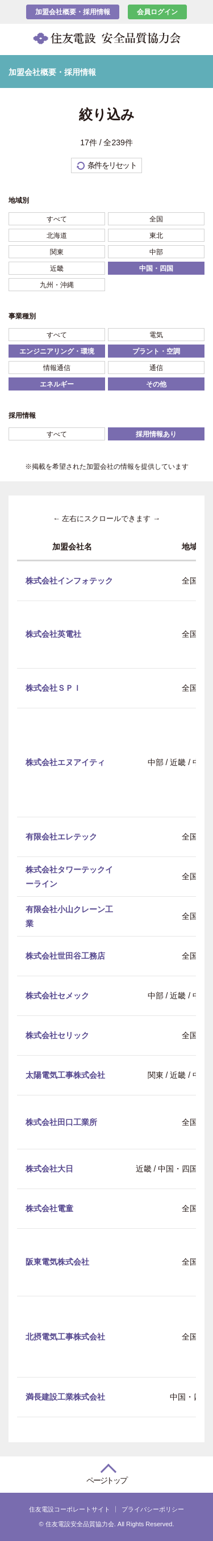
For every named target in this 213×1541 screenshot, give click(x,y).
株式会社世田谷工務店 (65, 955)
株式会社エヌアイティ (65, 762)
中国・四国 (156, 268)
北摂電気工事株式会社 (65, 1336)
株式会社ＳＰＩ (53, 687)
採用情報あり (156, 434)
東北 (156, 236)
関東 (57, 252)
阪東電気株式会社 (57, 1261)
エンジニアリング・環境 (56, 351)
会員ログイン (157, 12)
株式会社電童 (49, 1207)
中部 (156, 252)
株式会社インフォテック (69, 580)
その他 (156, 384)
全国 (156, 219)
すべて (57, 219)
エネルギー (57, 384)
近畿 (57, 268)
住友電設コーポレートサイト (69, 1509)
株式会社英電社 (53, 634)
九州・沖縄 (57, 285)
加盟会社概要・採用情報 (72, 12)
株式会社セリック (57, 1035)
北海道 (57, 236)
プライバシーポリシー (153, 1509)
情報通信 (56, 368)
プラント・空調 (156, 351)
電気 (156, 335)
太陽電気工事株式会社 (65, 1075)
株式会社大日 (49, 1168)
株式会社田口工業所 (61, 1121)
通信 (156, 368)
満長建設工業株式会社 (65, 1396)
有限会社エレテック (61, 836)
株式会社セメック (57, 995)
